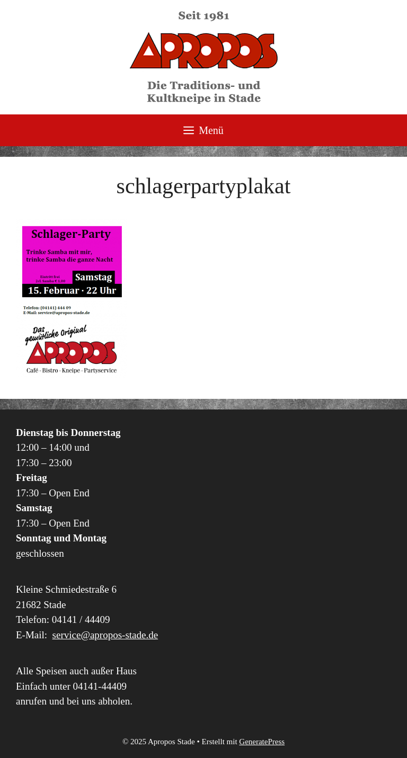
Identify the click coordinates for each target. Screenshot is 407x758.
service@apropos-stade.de (105, 634)
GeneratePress (262, 741)
